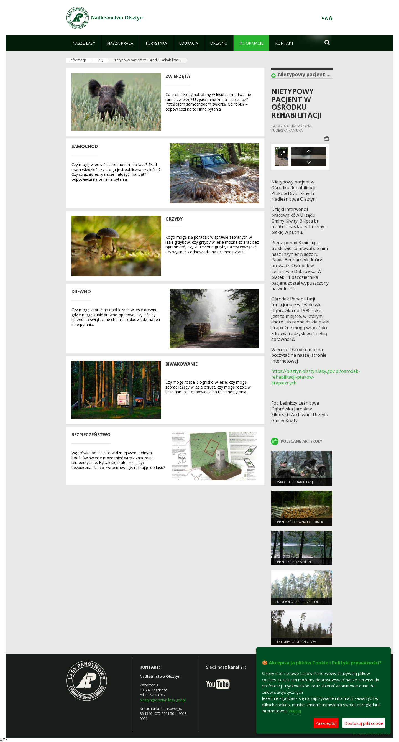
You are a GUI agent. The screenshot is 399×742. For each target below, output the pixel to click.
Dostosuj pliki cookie (363, 723)
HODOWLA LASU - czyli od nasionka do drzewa (297, 604)
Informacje (78, 60)
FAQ (100, 60)
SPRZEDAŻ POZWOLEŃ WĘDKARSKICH (293, 564)
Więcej (294, 710)
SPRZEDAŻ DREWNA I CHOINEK (299, 522)
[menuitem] (83, 43)
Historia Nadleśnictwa (295, 641)
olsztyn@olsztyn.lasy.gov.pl (163, 699)
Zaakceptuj (326, 723)
